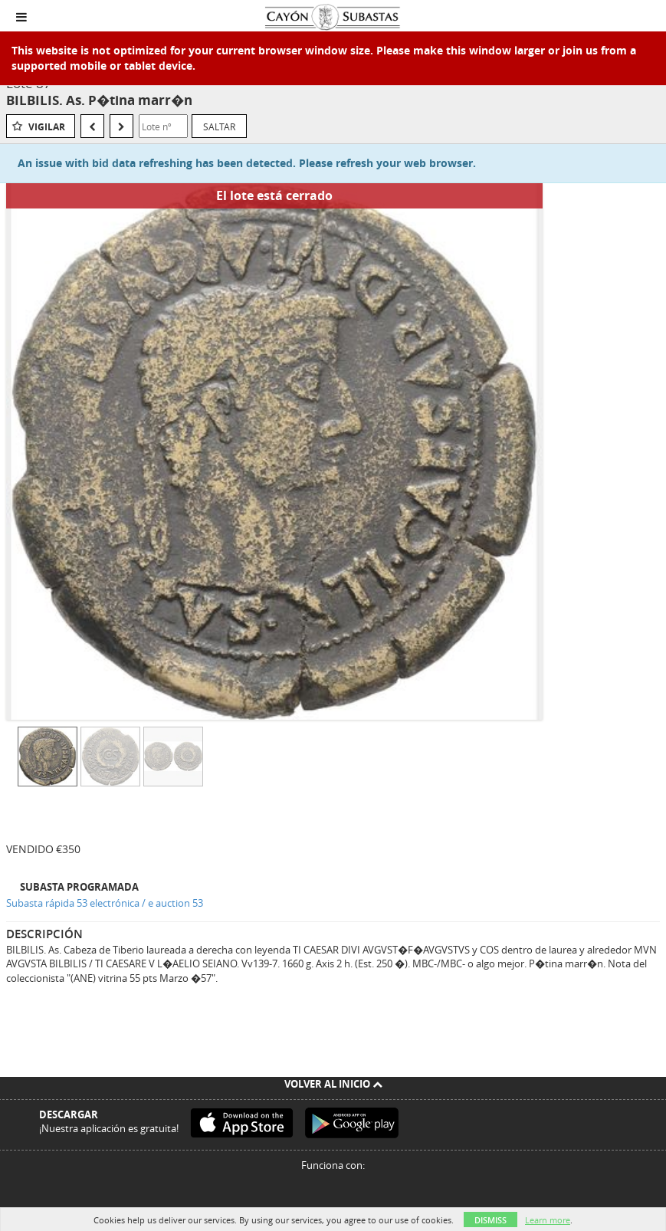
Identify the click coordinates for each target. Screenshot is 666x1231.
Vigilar (46, 126)
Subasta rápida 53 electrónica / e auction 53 (104, 903)
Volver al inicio (333, 1084)
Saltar (219, 126)
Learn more (547, 1220)
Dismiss (490, 1220)
